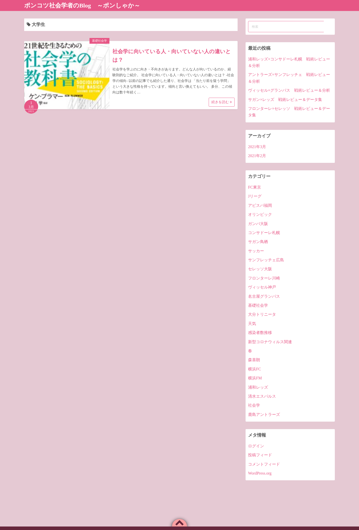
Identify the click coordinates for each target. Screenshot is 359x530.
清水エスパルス (262, 396)
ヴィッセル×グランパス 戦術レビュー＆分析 (289, 90)
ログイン (256, 446)
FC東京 (254, 187)
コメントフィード (264, 464)
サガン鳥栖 (258, 242)
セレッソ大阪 (260, 269)
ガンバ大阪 (258, 224)
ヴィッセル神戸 (262, 287)
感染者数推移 (260, 332)
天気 (252, 323)
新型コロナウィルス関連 (270, 342)
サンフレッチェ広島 (266, 260)
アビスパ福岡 (260, 205)
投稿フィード (260, 455)
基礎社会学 (99, 40)
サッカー (256, 251)
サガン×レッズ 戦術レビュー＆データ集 (285, 99)
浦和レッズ (258, 387)
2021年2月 (257, 156)
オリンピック (260, 214)
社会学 (254, 405)
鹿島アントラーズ (264, 414)
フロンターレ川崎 (264, 278)
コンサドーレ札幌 (264, 233)
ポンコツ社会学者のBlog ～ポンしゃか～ (82, 5)
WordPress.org (259, 473)
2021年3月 (257, 147)
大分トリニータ (262, 314)
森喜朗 (254, 360)
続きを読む (221, 102)
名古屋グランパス (264, 296)
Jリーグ (255, 196)
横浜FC (254, 369)
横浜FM (255, 378)
